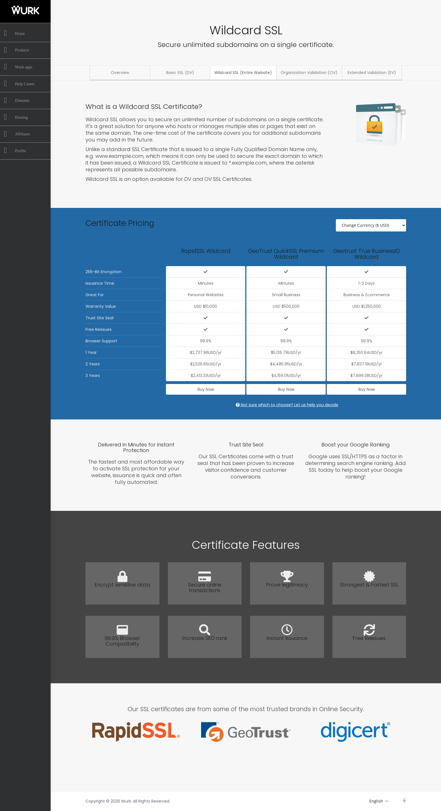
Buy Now (205, 389)
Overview (120, 72)
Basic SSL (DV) (180, 72)
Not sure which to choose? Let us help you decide (287, 405)
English (378, 801)
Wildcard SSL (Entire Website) (243, 72)
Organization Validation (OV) (309, 72)
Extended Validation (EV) (372, 72)
